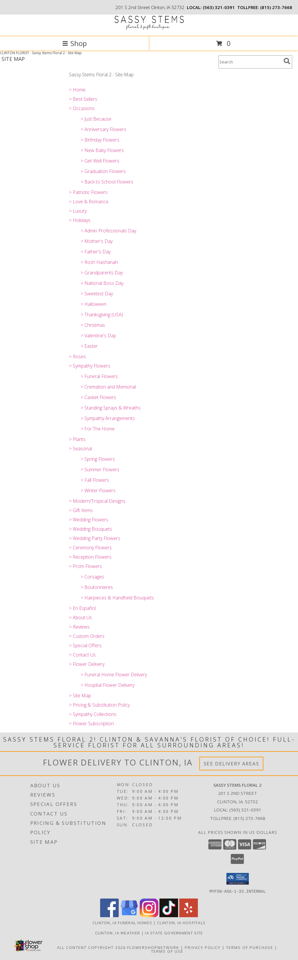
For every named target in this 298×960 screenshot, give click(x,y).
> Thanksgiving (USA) (102, 314)
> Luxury (78, 211)
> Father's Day (96, 251)
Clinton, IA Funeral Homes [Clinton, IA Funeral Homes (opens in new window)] (122, 922)
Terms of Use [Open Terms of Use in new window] (167, 951)
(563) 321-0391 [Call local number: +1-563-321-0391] (219, 7)
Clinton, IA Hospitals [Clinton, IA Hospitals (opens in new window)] (181, 922)
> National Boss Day (102, 283)
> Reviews (79, 627)
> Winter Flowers (98, 490)
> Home (77, 90)
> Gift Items (81, 510)
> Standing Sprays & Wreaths (111, 408)
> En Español (82, 608)
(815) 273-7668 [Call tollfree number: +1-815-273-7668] (276, 7)
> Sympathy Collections (92, 714)
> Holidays (80, 220)
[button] (237, 879)
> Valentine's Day (98, 335)
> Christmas (93, 325)
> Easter (89, 346)
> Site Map (80, 695)
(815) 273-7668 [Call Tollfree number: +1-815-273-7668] (249, 818)
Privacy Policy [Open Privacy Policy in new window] (203, 947)
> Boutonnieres (97, 587)
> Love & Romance (89, 201)
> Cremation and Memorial (108, 387)
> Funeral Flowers (99, 376)
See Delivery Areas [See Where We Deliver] (231, 763)
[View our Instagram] (149, 915)
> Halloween (94, 304)
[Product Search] (250, 62)
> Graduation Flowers (103, 171)
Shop (74, 43)
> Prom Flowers (85, 566)
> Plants (77, 439)
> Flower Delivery (86, 664)
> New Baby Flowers (102, 150)
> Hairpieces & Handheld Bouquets (117, 597)
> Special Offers (85, 645)
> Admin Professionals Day (108, 230)
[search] (287, 61)
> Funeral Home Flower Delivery (114, 674)
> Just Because (96, 119)
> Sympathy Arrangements (108, 418)
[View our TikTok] (168, 915)
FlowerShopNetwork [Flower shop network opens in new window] (153, 947)
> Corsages (92, 576)
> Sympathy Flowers (89, 366)
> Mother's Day (97, 241)
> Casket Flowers (98, 397)
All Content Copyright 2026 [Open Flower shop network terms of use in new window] (91, 947)
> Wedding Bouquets (90, 529)
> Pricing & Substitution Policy (99, 705)
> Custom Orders (86, 636)
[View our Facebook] (109, 915)
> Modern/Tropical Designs (97, 501)
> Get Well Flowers (100, 161)
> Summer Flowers (100, 469)
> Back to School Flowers (107, 182)
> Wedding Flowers (88, 519)
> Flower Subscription (91, 723)
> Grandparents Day (102, 272)
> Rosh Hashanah (99, 262)
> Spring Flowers (98, 459)
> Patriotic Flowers (88, 192)
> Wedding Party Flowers (94, 538)
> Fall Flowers (95, 480)
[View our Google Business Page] (129, 915)
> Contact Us (82, 655)
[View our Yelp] (188, 915)
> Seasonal (80, 448)
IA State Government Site (174, 932)
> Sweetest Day (97, 293)
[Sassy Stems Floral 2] (149, 28)
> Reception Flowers (90, 557)
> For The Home (98, 429)
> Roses (77, 356)
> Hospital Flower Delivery (107, 685)
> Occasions (82, 108)
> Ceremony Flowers (90, 547)
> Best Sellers (83, 99)
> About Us (80, 617)
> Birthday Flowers (100, 140)
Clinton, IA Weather (117, 932)
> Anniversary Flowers (103, 129)
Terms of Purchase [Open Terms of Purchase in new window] (249, 947)
